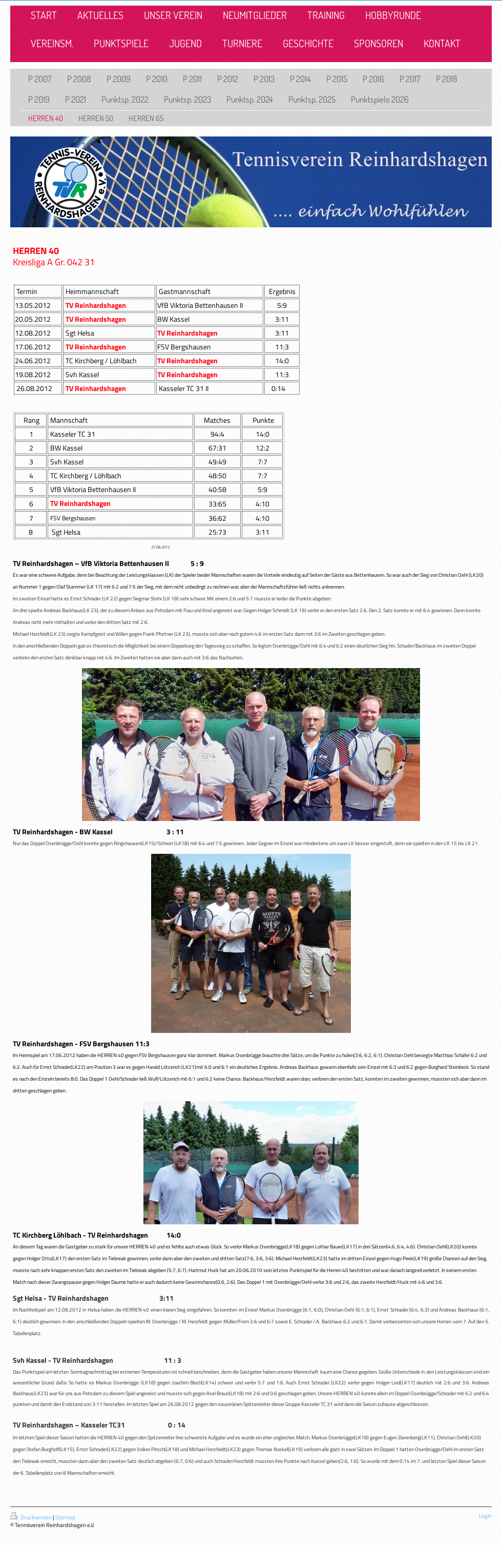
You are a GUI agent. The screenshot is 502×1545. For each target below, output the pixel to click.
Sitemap (65, 1517)
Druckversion (31, 1517)
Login (485, 1516)
